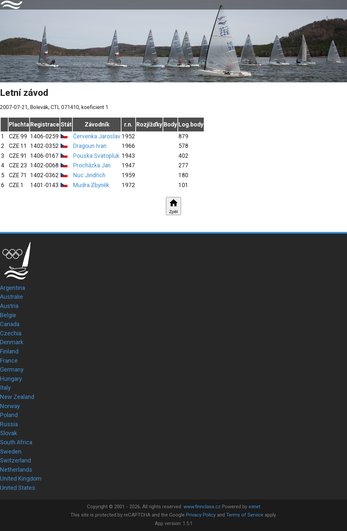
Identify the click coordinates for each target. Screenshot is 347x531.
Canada (9, 324)
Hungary (11, 378)
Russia (9, 424)
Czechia (10, 333)
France (9, 360)
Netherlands (16, 469)
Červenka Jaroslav (96, 136)
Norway (10, 406)
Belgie (8, 315)
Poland (9, 414)
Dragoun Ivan (89, 146)
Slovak (8, 433)
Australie (11, 296)
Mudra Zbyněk (91, 185)
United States (17, 487)
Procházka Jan (92, 165)
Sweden (10, 451)
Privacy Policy (201, 515)
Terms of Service (244, 515)
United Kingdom (20, 478)
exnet (254, 507)
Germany (12, 369)
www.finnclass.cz (202, 507)
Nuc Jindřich (89, 175)
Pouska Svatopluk (96, 156)
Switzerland (15, 460)
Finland (9, 351)
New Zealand (17, 396)
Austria (9, 305)
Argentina (12, 287)
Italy (5, 387)
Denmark (11, 342)
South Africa (16, 442)
